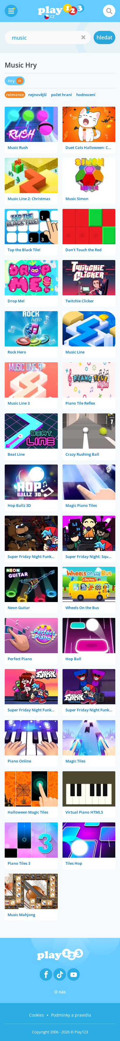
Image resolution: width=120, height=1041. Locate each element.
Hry (11, 80)
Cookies (36, 1015)
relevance (15, 94)
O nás (60, 992)
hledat (104, 37)
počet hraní (61, 94)
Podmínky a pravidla (71, 1015)
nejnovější (37, 94)
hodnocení (85, 94)
